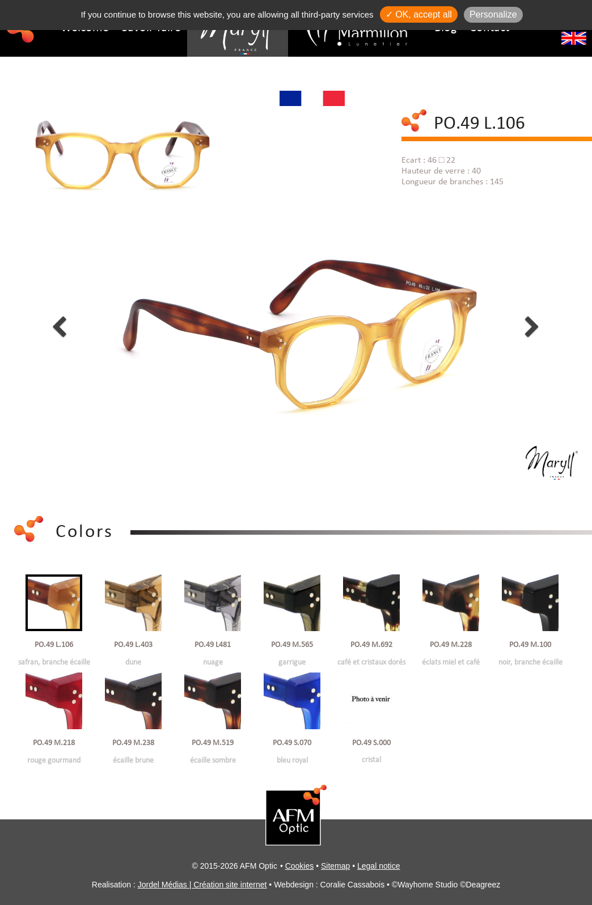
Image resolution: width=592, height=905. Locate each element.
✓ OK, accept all (419, 14)
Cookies (299, 865)
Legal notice (378, 865)
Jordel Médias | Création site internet (202, 884)
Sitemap (335, 865)
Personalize (493, 14)
